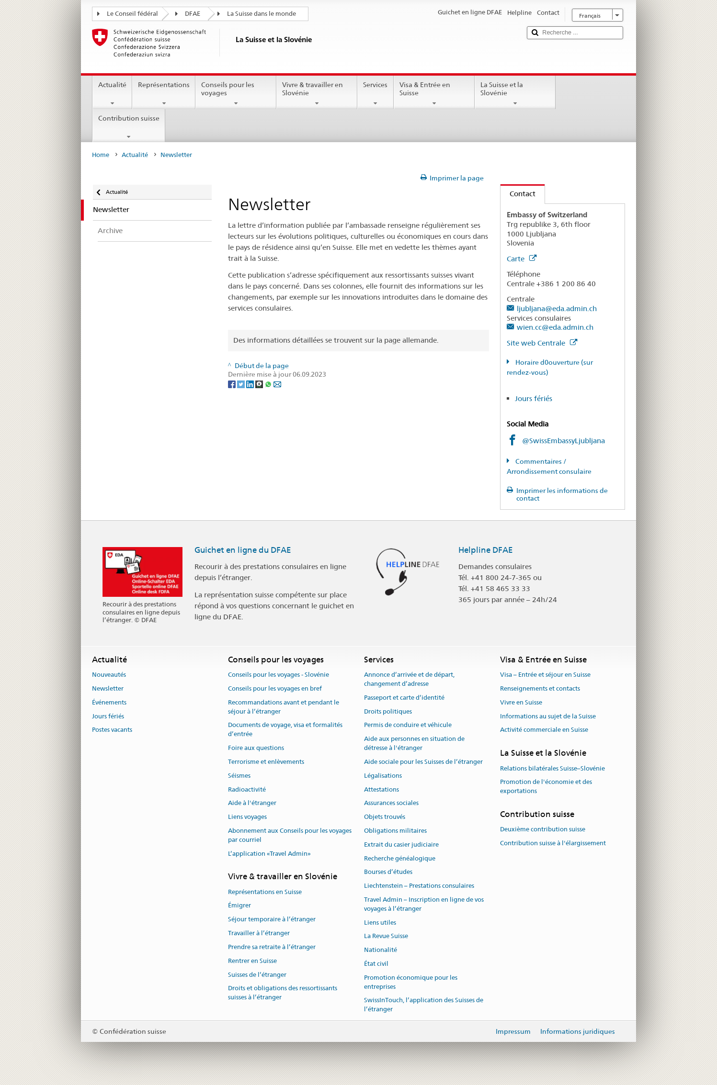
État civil (376, 963)
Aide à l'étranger (252, 803)
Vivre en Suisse (521, 702)
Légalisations (383, 775)
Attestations (381, 789)
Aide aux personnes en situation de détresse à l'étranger (414, 744)
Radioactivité (247, 789)
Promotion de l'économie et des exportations (546, 787)
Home (100, 154)
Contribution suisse (129, 127)
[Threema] (259, 383)
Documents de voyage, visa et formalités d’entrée (285, 730)
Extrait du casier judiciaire (401, 844)
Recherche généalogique (399, 858)
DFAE (192, 13)
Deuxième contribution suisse (542, 829)
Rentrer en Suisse (252, 960)
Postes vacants (112, 730)
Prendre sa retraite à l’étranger (272, 947)
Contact (518, 193)
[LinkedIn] (250, 383)
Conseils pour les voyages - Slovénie (278, 674)
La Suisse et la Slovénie (515, 94)
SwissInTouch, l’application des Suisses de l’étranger (423, 1005)
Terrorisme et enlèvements (266, 761)
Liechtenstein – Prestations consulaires (419, 885)
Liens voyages (247, 816)
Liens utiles (380, 922)
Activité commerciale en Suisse (544, 730)
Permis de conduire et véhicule (408, 725)
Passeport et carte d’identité (404, 697)
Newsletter (108, 688)
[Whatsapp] (268, 383)
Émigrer (239, 905)
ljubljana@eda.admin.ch (557, 308)
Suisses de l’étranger (257, 974)
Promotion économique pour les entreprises (410, 982)
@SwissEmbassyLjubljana (563, 440)
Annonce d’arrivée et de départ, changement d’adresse (409, 679)
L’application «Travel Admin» (269, 853)
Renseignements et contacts (540, 688)
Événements (109, 702)
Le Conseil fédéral (132, 13)
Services (375, 94)
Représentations (164, 94)
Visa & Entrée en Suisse (434, 94)
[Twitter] (241, 383)
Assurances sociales (391, 803)
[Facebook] (232, 383)
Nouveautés (109, 674)
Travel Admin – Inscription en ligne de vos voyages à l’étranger (424, 904)
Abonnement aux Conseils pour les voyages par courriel (290, 835)
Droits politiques (388, 711)
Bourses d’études (388, 872)
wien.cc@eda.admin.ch (555, 327)
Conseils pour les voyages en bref (275, 688)
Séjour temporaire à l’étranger (272, 919)
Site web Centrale (542, 342)
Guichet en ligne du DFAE (242, 550)
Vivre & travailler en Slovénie (317, 94)
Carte (521, 258)
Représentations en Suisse (265, 891)
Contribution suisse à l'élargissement (553, 843)
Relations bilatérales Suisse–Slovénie (552, 768)
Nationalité (380, 950)
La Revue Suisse (386, 936)
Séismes (239, 775)
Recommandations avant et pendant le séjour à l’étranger (283, 707)
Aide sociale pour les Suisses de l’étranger (423, 761)
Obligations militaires (395, 830)
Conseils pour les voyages (236, 94)
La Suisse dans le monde (261, 13)
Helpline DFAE (485, 550)
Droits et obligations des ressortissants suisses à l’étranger (282, 993)
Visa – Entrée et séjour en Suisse (545, 674)
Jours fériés (533, 398)
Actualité (112, 94)
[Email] (277, 383)
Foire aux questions (256, 747)
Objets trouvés (384, 816)
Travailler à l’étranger (259, 933)
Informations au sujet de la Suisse (548, 716)
